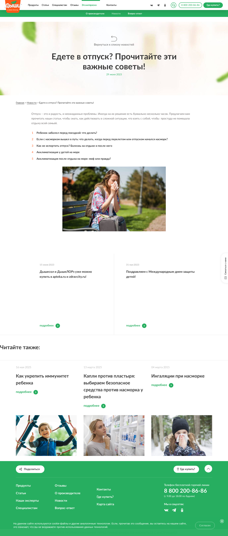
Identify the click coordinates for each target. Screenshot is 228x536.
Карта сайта (105, 498)
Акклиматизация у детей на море (58, 152)
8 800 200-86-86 (190, 5)
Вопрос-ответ (135, 14)
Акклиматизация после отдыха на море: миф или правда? (74, 158)
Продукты (33, 5)
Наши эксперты (27, 495)
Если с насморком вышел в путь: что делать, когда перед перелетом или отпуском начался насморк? (102, 139)
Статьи (45, 5)
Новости (116, 14)
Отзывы (74, 5)
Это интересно (89, 5)
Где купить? (105, 491)
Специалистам (59, 5)
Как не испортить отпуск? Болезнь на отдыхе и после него (74, 145)
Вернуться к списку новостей (114, 44)
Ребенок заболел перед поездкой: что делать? (67, 133)
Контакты (111, 5)
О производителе (95, 14)
